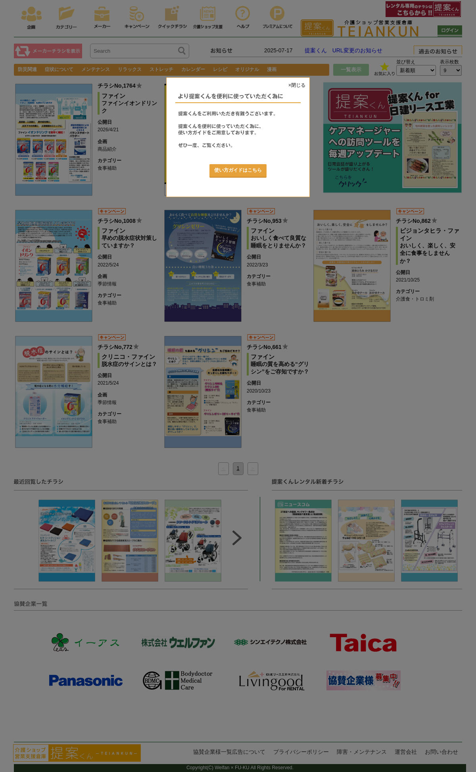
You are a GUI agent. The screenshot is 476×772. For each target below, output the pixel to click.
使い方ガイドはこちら (238, 170)
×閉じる (296, 85)
